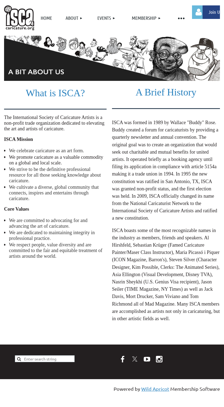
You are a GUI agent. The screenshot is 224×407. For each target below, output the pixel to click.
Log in (199, 12)
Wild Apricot (155, 389)
